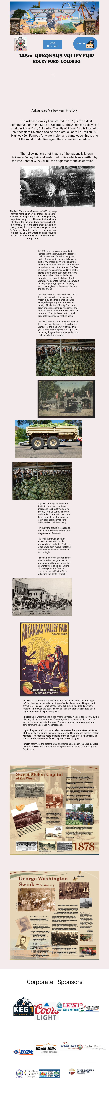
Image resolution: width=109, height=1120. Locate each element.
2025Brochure (52, 44)
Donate (85, 43)
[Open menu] (52, 75)
